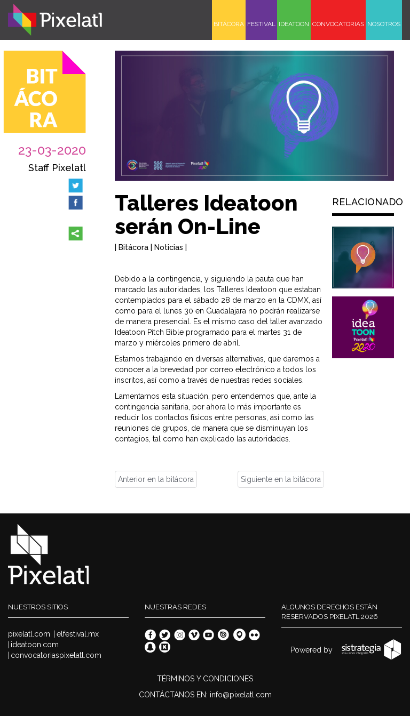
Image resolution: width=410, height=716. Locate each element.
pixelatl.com (29, 634)
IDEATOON (294, 24)
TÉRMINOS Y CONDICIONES (205, 678)
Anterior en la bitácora (156, 479)
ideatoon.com (35, 644)
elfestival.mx (78, 634)
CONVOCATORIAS (338, 24)
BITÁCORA (229, 24)
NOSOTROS (383, 24)
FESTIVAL (261, 24)
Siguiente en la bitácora (281, 479)
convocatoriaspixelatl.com (56, 655)
